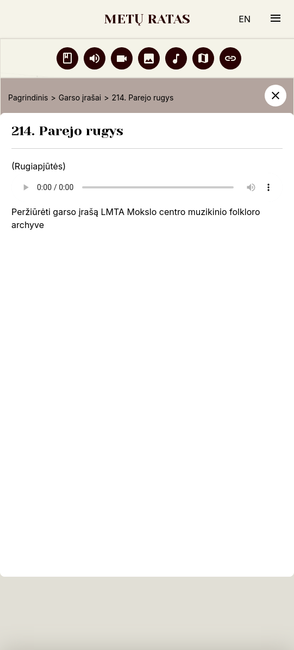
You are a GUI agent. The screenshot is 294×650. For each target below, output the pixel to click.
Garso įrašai (80, 97)
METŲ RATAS (147, 19)
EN (245, 19)
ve (39, 224)
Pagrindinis (28, 97)
